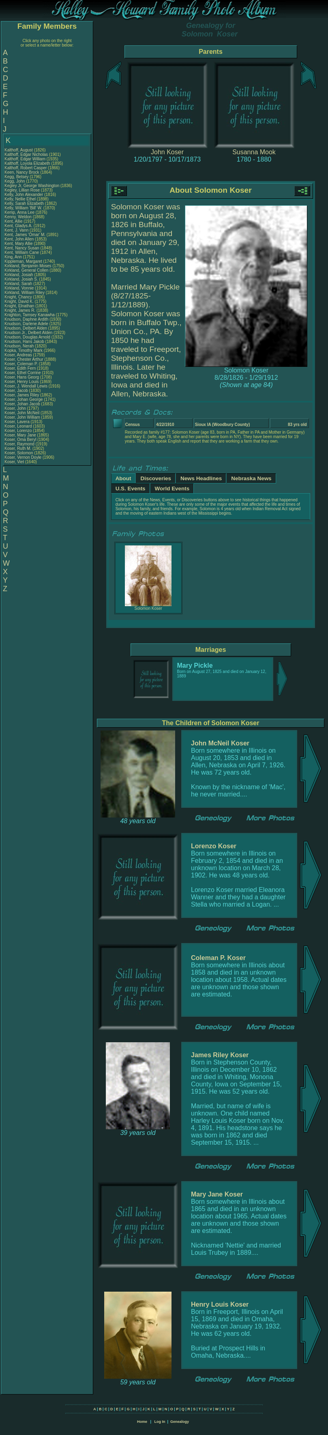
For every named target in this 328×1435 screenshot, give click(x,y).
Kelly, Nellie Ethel (20, 199)
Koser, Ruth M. (17, 448)
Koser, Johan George (23, 399)
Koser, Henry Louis (21, 381)
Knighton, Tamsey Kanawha (29, 315)
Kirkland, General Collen (26, 270)
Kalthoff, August (19, 150)
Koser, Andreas (18, 355)
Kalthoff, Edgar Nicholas (26, 154)
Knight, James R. (19, 310)
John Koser (167, 152)
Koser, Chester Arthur (23, 359)
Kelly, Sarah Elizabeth (24, 203)
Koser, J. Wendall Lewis (25, 386)
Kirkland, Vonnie (19, 288)
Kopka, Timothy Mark (23, 350)
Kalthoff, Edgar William (24, 159)
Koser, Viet (14, 462)
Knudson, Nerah (19, 346)
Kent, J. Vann (16, 230)
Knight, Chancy (18, 297)
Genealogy (179, 1422)
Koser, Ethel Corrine (22, 372)
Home (142, 1422)
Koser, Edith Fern (20, 368)
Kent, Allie (14, 221)
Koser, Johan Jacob (22, 404)
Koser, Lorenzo (18, 430)
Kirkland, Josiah (19, 275)
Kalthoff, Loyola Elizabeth (27, 163)
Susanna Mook (254, 152)
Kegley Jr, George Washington (31, 185)
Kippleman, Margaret (23, 261)
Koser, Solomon (19, 453)
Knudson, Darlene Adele (26, 323)
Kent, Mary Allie (18, 243)
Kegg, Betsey (17, 177)
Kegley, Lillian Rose (22, 190)
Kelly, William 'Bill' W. (23, 208)
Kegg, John (15, 181)
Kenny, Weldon (18, 217)
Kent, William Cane (21, 252)
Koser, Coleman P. (21, 364)
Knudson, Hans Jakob (24, 341)
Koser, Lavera (17, 421)
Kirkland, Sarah (18, 283)
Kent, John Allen (19, 239)
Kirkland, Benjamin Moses (27, 266)
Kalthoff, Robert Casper (25, 168)
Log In (159, 1422)
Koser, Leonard (18, 426)
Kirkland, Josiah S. (21, 279)
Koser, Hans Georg (21, 377)
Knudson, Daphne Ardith (26, 319)
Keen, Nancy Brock (21, 172)
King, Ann (13, 257)
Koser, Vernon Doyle (22, 457)
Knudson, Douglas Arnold (27, 337)
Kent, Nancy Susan (21, 248)
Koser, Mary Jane (20, 435)
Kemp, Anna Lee (19, 212)
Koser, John (15, 408)
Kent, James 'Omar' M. (24, 234)
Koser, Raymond (20, 444)
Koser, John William (22, 417)
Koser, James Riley (21, 395)
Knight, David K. (19, 301)
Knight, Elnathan (19, 306)
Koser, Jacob (16, 390)
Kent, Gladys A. (18, 226)
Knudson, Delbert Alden (25, 328)
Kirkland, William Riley (24, 292)
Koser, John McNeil (21, 413)
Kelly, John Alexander (23, 194)
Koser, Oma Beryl (20, 439)
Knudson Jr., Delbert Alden (28, 332)
